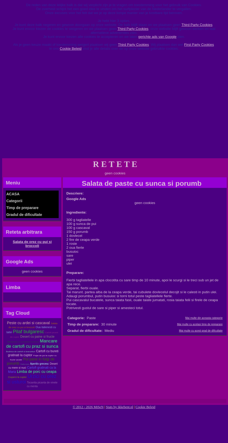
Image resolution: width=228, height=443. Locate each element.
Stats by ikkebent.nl (119, 407)
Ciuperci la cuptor (17, 377)
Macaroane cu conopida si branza (23, 342)
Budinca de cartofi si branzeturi (20, 351)
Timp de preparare (22, 208)
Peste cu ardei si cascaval (28, 323)
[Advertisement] (56, 106)
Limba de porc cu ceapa (36, 371)
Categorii (14, 201)
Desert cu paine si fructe (37, 336)
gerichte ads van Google (157, 37)
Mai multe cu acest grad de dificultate (200, 330)
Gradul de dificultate (24, 215)
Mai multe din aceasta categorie (203, 318)
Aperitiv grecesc (39, 363)
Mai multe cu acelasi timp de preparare (199, 324)
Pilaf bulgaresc (28, 331)
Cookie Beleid (70, 49)
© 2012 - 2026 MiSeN (88, 407)
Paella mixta (24, 364)
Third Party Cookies (197, 25)
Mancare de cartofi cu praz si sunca (32, 343)
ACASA (13, 194)
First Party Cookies (199, 45)
